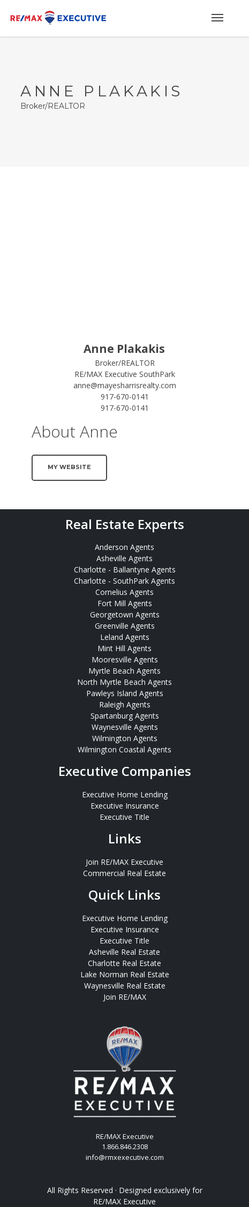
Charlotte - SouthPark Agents (124, 581)
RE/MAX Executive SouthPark (124, 374)
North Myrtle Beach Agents (124, 682)
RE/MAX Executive (124, 1201)
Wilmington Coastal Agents (124, 749)
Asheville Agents (124, 558)
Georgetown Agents (125, 614)
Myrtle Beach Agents (124, 671)
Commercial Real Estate (124, 873)
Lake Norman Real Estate (124, 974)
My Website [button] (69, 467)
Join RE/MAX (124, 997)
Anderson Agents (124, 547)
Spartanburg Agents (124, 716)
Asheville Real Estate (124, 952)
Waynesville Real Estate (124, 985)
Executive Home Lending (125, 794)
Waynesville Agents (125, 727)
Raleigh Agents (124, 704)
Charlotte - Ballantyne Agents (125, 569)
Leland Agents (124, 637)
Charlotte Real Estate (124, 963)
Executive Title (124, 817)
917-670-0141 (125, 396)
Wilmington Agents (124, 738)
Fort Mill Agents (124, 603)
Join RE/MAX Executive (124, 862)
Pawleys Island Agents (124, 693)
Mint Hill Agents (124, 648)
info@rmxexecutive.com (125, 1157)
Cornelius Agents (124, 592)
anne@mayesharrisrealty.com (124, 385)
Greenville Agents (125, 626)
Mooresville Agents (125, 659)
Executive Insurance (124, 806)
